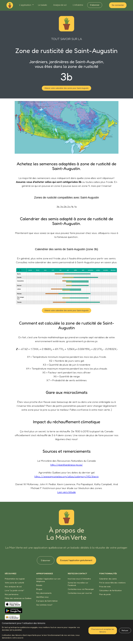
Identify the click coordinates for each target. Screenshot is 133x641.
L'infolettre (78, 5)
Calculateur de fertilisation (110, 590)
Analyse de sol (59, 5)
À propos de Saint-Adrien (47, 601)
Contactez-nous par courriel (80, 593)
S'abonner (94, 5)
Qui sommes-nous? (44, 605)
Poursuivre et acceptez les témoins (102, 630)
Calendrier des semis (108, 579)
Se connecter (118, 5)
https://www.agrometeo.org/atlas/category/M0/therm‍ (66, 476)
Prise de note (105, 586)
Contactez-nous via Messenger (81, 589)
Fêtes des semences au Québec (18, 598)
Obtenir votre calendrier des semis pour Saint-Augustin (66, 88)
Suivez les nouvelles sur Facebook (78, 583)
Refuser (125, 630)
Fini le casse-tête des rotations (112, 582)
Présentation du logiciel (15, 579)
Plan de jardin (105, 594)
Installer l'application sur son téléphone (48, 580)
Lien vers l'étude (66, 492)
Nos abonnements (44, 593)
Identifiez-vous (42, 597)
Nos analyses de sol (13, 586)
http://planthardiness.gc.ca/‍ (66, 464)
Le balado (42, 5)
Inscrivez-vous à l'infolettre (79, 579)
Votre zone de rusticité (14, 582)
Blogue (39, 589)
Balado (39, 585)
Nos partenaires (11, 594)
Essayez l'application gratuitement (76, 560)
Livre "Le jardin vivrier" (14, 590)
